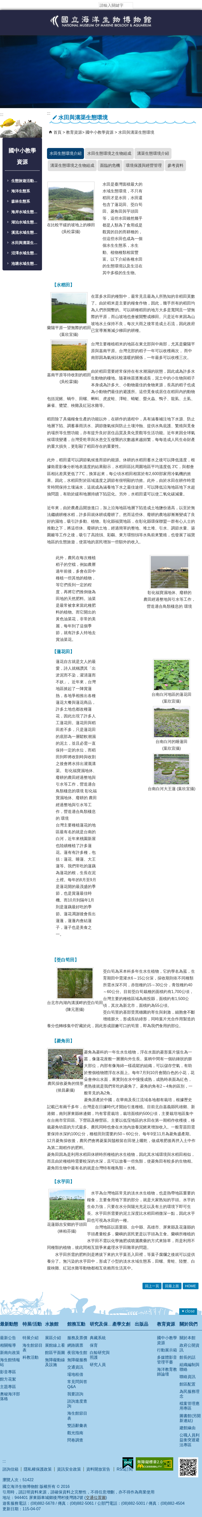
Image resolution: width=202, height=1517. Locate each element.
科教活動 (30, 1357)
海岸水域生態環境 (25, 212)
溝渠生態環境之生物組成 (72, 165)
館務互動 (76, 1324)
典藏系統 (98, 1338)
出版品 (141, 1324)
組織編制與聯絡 (190, 1367)
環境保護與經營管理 (144, 165)
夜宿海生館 (77, 1352)
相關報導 (8, 1345)
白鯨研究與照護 (100, 1354)
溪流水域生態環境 (25, 233)
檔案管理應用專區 (190, 1405)
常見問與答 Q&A (77, 1384)
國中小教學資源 (100, 132)
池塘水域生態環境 (25, 264)
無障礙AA (154, 1464)
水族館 (51, 1324)
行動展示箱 (167, 1350)
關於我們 (189, 1324)
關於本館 (188, 1338)
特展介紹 (30, 1338)
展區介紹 (53, 1338)
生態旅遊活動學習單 (25, 181)
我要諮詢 (75, 1394)
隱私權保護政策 (38, 1469)
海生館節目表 (32, 1347)
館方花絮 (8, 1379)
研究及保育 (101, 1324)
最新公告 (8, 1338)
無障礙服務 (77, 1360)
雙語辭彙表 (77, 1425)
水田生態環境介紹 (66, 153)
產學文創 (121, 1324)
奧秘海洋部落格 (10, 1396)
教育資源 (74, 132)
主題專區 (8, 1387)
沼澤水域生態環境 (25, 253)
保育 (94, 1345)
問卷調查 (75, 1440)
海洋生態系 (20, 191)
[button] (137, 5)
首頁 (58, 132)
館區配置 (188, 1384)
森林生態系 (20, 201)
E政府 (127, 1463)
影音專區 (8, 1372)
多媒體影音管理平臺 (167, 1359)
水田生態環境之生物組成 (109, 153)
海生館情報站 (10, 1362)
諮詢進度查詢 (77, 1403)
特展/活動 (32, 1324)
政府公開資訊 (190, 1347)
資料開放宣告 (98, 1469)
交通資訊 (75, 1367)
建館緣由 (188, 1428)
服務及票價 (77, 1338)
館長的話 (188, 1357)
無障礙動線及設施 (55, 1362)
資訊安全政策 (69, 1469)
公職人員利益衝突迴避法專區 (190, 1440)
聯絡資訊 (188, 1377)
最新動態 (9, 1324)
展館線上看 (55, 1345)
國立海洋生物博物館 (101, 26)
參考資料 (176, 165)
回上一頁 (152, 1286)
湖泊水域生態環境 (25, 222)
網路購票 (75, 1345)
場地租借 (75, 1374)
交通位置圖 (96, 1497)
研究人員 (98, 1364)
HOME (190, 1286)
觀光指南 (75, 1433)
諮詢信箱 (10, 1469)
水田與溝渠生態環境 (25, 243)
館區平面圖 (55, 1352)
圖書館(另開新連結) (190, 1418)
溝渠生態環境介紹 (153, 153)
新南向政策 (10, 1352)
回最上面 (172, 1286)
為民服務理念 (190, 1393)
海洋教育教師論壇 (167, 1371)
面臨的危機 (110, 165)
